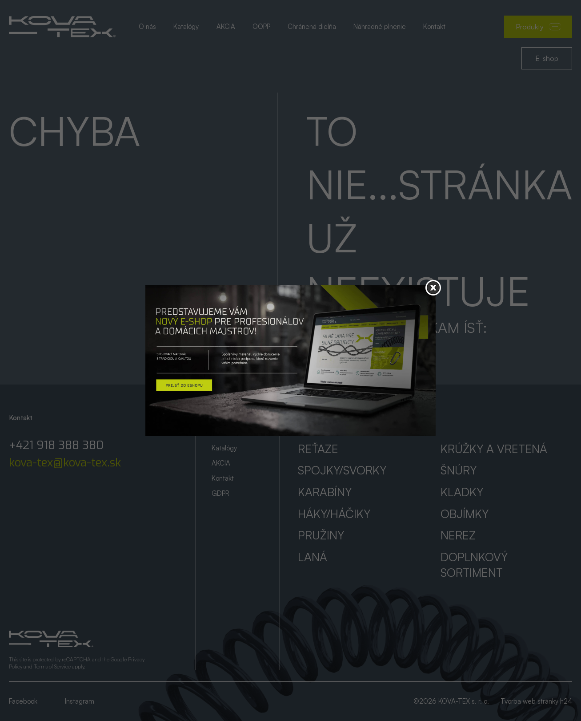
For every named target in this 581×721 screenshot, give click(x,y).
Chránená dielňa (312, 26)
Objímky (465, 513)
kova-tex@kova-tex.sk (65, 462)
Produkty (538, 26)
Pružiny (321, 535)
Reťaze (318, 449)
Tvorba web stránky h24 (536, 701)
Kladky (462, 492)
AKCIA (225, 26)
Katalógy (186, 26)
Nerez (458, 535)
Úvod (219, 417)
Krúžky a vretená (494, 449)
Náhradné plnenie (379, 26)
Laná (312, 557)
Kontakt (434, 26)
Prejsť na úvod (349, 348)
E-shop (546, 58)
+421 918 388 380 (56, 445)
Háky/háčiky (334, 513)
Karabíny (325, 492)
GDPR (220, 493)
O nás (147, 26)
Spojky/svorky (342, 470)
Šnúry (459, 470)
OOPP (261, 26)
